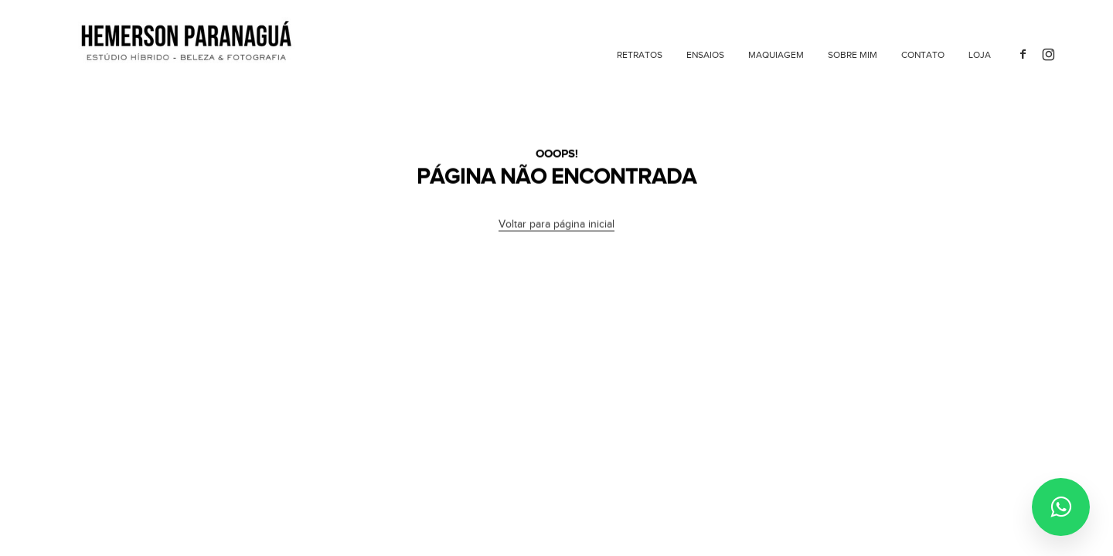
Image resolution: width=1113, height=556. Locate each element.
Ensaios (705, 54)
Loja (979, 54)
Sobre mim (852, 54)
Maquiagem (776, 54)
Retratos (639, 54)
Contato (923, 54)
